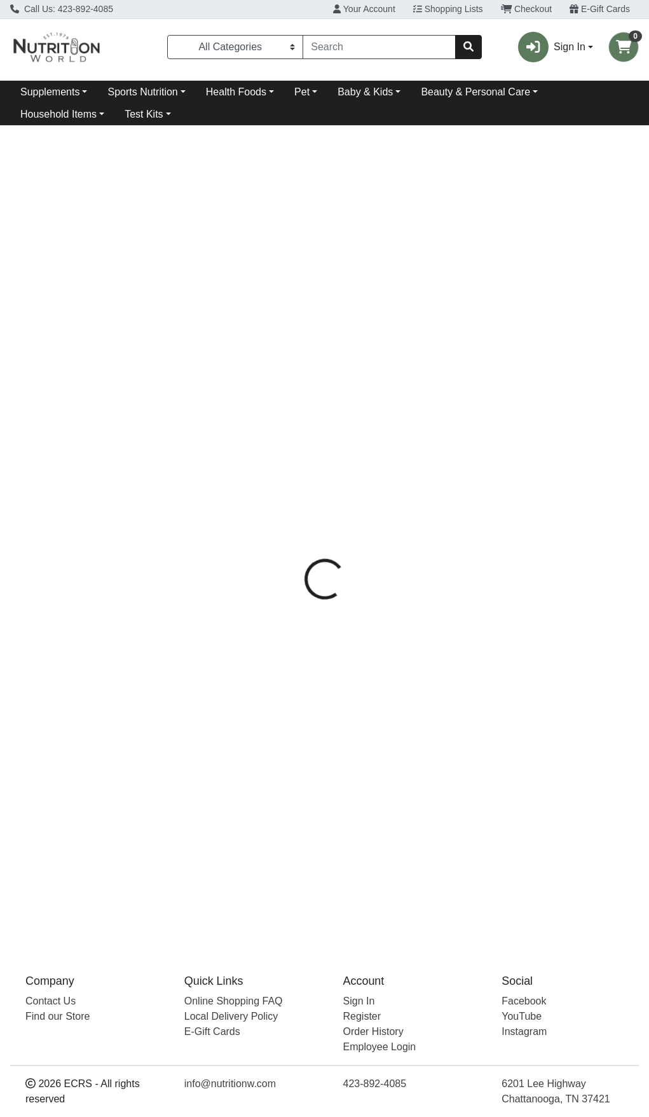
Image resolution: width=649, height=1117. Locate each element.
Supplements (49, 91)
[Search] (379, 47)
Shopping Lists (448, 9)
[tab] (305, 288)
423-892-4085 (375, 1083)
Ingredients (365, 288)
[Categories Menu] (235, 47)
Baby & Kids (365, 91)
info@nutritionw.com (230, 1083)
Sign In (359, 1001)
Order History (373, 1031)
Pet (302, 91)
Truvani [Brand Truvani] (413, 363)
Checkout (526, 9)
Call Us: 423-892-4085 (61, 9)
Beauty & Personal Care (475, 91)
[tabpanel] (459, 569)
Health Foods (236, 91)
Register (362, 1016)
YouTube (522, 1016)
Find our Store (57, 1016)
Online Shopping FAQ (233, 1001)
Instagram (524, 1031)
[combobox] (379, 47)
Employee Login (379, 1046)
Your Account (364, 9)
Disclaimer (433, 288)
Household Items (58, 114)
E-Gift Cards (600, 9)
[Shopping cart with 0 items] (623, 47)
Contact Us (50, 1001)
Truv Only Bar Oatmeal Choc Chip (396, 893)
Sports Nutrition (142, 91)
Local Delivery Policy (231, 1016)
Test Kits (144, 114)
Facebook (524, 1001)
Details (305, 288)
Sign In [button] (551, 47)
